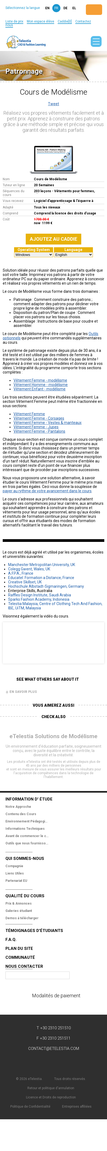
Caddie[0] (65, 21)
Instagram (86, 1062)
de (65, 8)
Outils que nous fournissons (27, 843)
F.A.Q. (11, 939)
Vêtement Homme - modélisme (41, 384)
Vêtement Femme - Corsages (39, 418)
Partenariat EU (16, 881)
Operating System (34, 249)
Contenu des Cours (20, 814)
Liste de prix (14, 21)
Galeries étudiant (18, 911)
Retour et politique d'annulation (50, 1088)
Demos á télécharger (21, 918)
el (74, 8)
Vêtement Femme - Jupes (36, 427)
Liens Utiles (14, 873)
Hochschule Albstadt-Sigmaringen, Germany (46, 586)
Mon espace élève (40, 21)
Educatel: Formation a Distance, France (41, 578)
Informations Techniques (25, 829)
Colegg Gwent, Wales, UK (29, 569)
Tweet (53, 104)
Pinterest (70, 1062)
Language (73, 249)
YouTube (53, 1062)
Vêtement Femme (29, 414)
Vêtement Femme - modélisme (40, 380)
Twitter (37, 1062)
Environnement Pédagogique (27, 821)
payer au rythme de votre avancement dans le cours (47, 491)
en (47, 8)
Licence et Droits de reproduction (51, 1097)
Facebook (21, 1062)
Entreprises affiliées (77, 1106)
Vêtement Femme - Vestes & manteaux (48, 422)
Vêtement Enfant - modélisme (40, 389)
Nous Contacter (24, 966)
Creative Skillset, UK (25, 582)
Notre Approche (18, 807)
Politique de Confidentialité (30, 1106)
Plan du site (19, 948)
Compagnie (14, 866)
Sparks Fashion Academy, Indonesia (38, 599)
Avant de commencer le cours (27, 836)
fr (56, 8)
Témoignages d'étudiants (34, 930)
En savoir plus (21, 692)
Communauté (20, 957)
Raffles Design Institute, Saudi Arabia (39, 595)
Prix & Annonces (18, 903)
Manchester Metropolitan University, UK (41, 564)
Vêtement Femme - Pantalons (39, 431)
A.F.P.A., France (20, 573)
